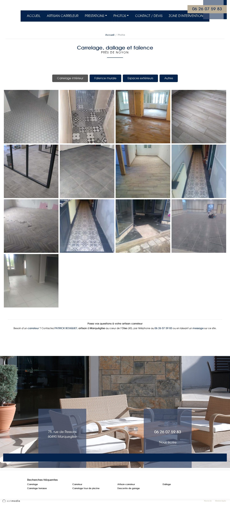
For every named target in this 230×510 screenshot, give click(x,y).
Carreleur (77, 489)
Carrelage (32, 489)
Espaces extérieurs (140, 78)
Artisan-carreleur (126, 489)
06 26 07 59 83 (207, 9)
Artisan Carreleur (62, 16)
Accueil (33, 16)
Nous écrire (167, 447)
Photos (119, 16)
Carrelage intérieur (70, 78)
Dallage (167, 489)
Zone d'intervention (186, 16)
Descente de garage (128, 493)
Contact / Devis (148, 16)
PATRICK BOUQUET (65, 333)
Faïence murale (105, 78)
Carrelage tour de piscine (86, 493)
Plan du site (208, 505)
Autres (168, 78)
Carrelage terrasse (37, 493)
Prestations (94, 16)
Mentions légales (220, 505)
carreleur (33, 333)
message (198, 333)
